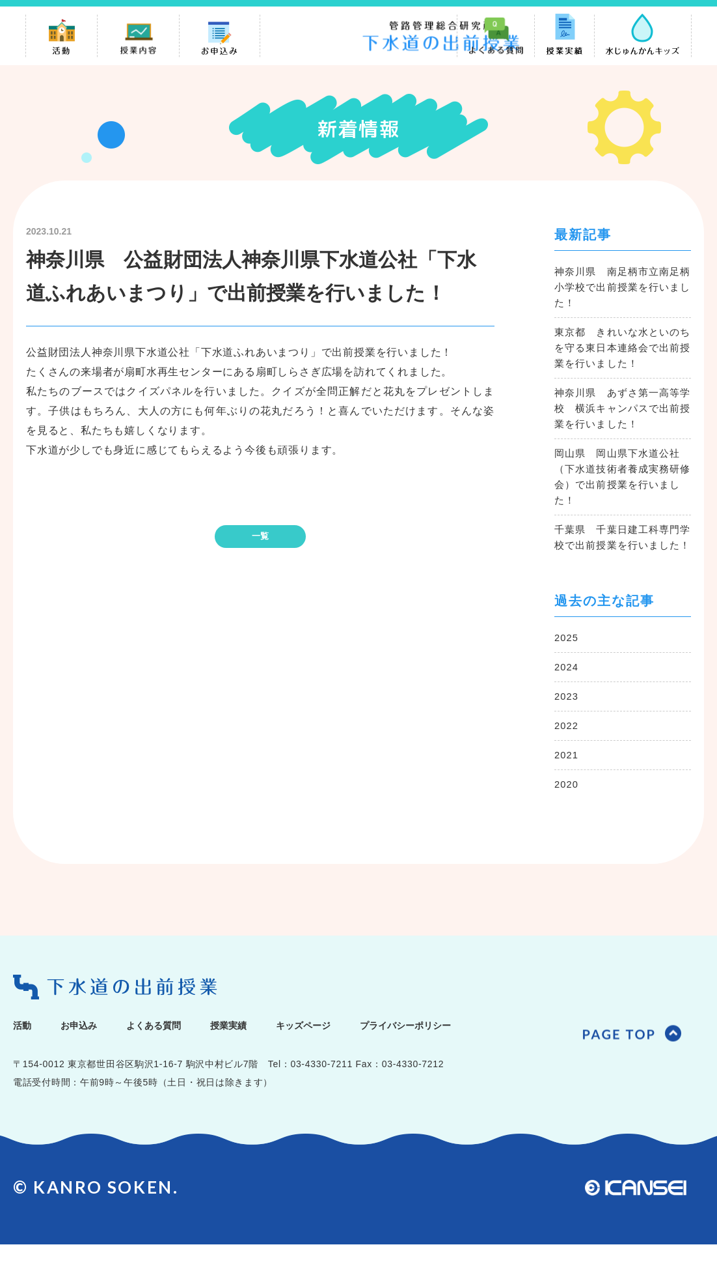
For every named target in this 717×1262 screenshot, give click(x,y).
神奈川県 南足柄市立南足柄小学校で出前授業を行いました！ (621, 288)
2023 (567, 713)
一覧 (260, 536)
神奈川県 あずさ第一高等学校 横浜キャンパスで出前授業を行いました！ (621, 409)
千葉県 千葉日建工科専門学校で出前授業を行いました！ (621, 546)
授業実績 (264, 1041)
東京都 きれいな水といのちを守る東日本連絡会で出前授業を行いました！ (621, 349)
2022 (567, 742)
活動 (24, 1041)
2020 (567, 801)
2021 (567, 771)
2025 (567, 654)
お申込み (89, 1041)
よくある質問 (177, 1041)
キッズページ (353, 1041)
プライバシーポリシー (475, 1041)
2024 (567, 683)
